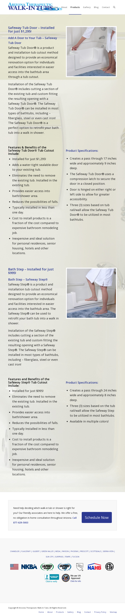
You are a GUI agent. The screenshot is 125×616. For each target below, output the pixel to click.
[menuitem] (54, 7)
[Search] (114, 7)
